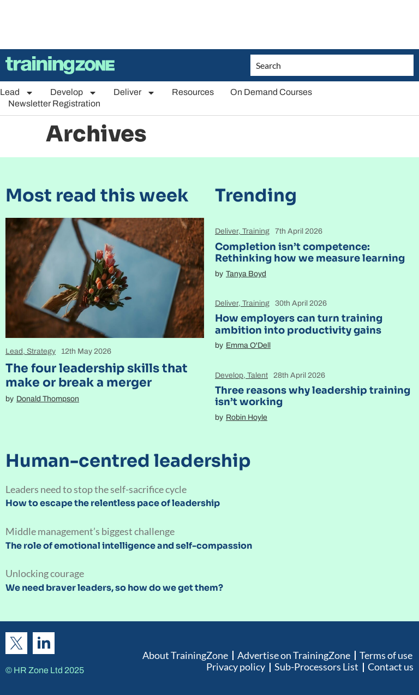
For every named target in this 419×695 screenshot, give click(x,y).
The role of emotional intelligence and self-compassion (128, 545)
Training (256, 231)
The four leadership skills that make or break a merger (96, 375)
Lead (17, 92)
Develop (73, 92)
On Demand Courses (271, 92)
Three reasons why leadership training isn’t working (312, 396)
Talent (257, 375)
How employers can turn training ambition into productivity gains (298, 324)
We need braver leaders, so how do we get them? (114, 587)
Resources (193, 92)
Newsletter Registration (54, 103)
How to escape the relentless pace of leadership (112, 503)
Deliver (134, 92)
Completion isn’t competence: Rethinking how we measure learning (310, 253)
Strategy (41, 351)
